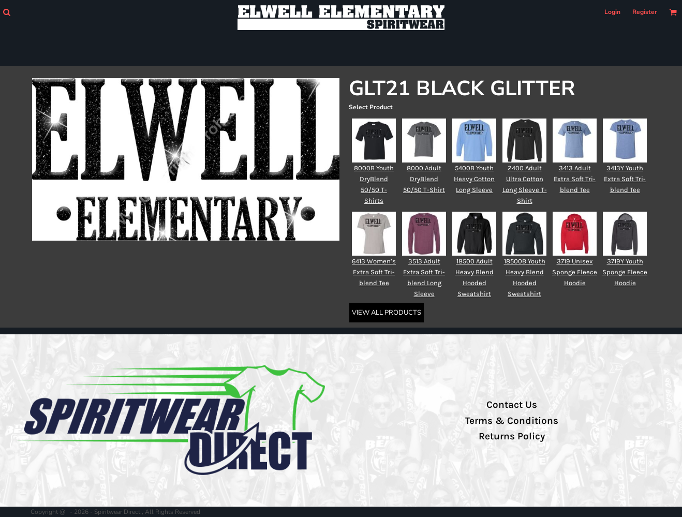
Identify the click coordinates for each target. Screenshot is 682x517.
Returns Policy (512, 436)
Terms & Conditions (511, 420)
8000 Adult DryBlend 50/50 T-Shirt (424, 179)
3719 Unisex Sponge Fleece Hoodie (574, 272)
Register (644, 12)
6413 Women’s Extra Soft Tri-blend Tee (374, 272)
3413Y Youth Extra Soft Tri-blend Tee (625, 179)
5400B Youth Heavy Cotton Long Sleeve (474, 179)
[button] (6, 12)
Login (612, 12)
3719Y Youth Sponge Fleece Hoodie (624, 272)
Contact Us (511, 404)
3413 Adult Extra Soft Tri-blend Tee (575, 179)
